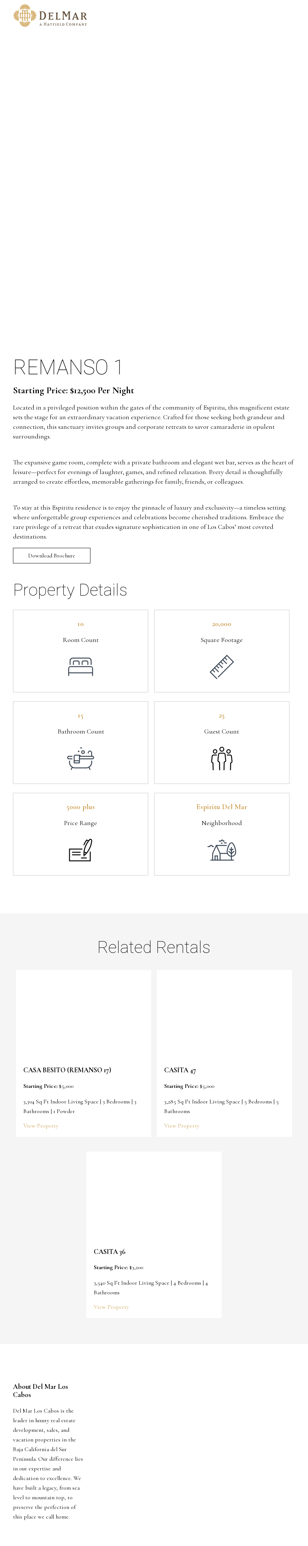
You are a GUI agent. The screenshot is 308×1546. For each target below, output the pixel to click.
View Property (41, 1125)
